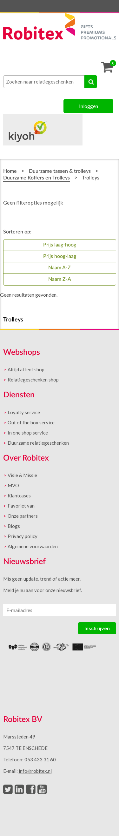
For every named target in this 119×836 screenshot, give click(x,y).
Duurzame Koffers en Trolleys (36, 177)
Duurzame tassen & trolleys (60, 171)
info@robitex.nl (35, 771)
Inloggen (88, 106)
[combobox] (43, 81)
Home (10, 171)
